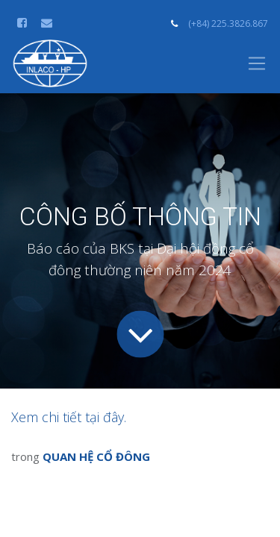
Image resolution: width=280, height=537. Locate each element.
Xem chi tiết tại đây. (68, 417)
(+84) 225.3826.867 (228, 23)
